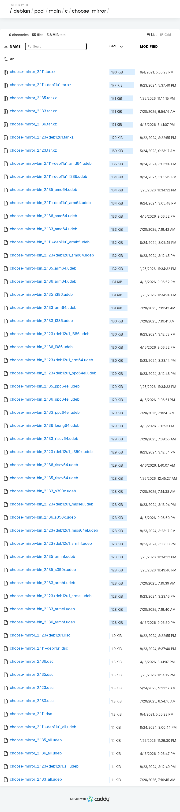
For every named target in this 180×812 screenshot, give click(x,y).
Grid (165, 35)
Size (116, 46)
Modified (149, 46)
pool (39, 11)
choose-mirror (89, 11)
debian (22, 11)
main (55, 11)
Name (16, 46)
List (151, 35)
